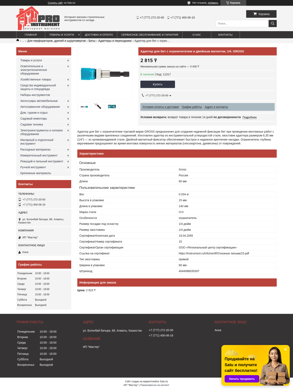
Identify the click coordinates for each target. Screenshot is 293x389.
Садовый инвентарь (33, 118)
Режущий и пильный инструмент (41, 161)
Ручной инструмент (33, 167)
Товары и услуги (61, 34)
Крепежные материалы (35, 173)
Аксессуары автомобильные (39, 100)
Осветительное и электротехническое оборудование (33, 70)
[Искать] (273, 23)
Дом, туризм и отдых (34, 112)
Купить (157, 84)
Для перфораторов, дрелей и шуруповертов (56, 40)
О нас (196, 34)
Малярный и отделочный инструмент (36, 141)
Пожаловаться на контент (154, 385)
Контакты (225, 34)
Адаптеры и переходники (114, 40)
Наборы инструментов (35, 95)
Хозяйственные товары (35, 79)
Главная (31, 34)
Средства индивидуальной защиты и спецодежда (38, 87)
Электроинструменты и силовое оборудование (41, 132)
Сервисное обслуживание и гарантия (149, 34)
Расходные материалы (35, 149)
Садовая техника (31, 124)
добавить (213, 2)
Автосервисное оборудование (40, 106)
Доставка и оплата (99, 34)
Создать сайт (55, 2)
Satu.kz (164, 381)
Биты (92, 40)
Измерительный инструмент (39, 155)
